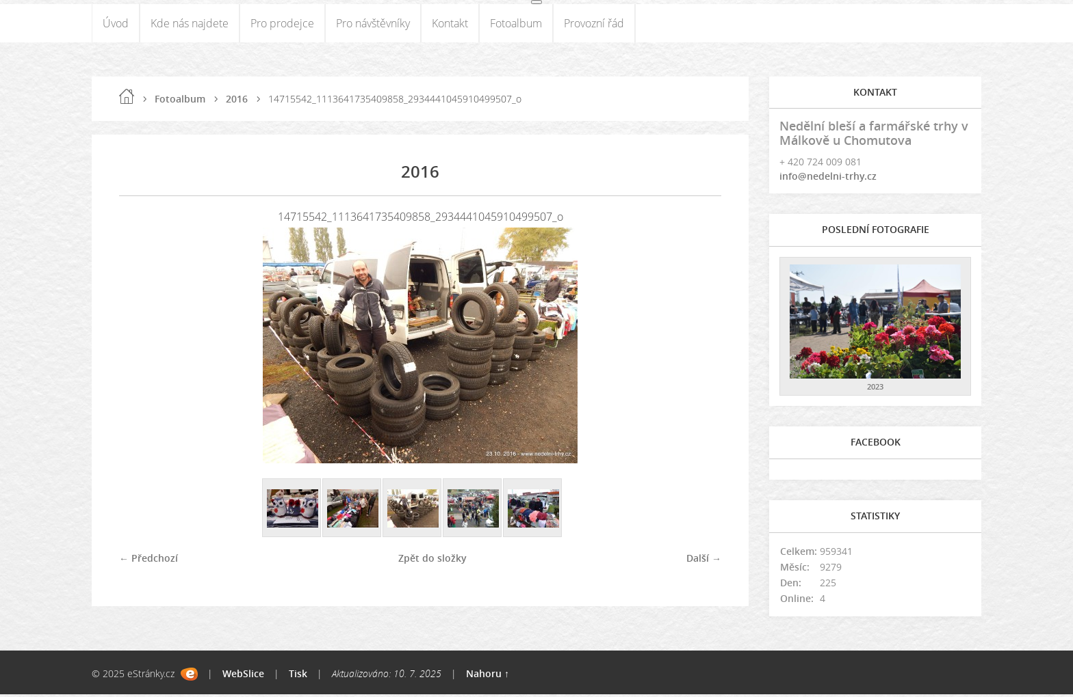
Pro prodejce (282, 24)
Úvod (116, 24)
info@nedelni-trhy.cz (828, 179)
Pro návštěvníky (373, 24)
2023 (875, 390)
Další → (703, 560)
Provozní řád (594, 24)
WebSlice (243, 676)
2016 (237, 101)
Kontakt (450, 24)
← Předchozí (148, 560)
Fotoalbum (516, 24)
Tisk (298, 676)
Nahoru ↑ (487, 676)
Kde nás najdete (190, 24)
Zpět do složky (432, 560)
